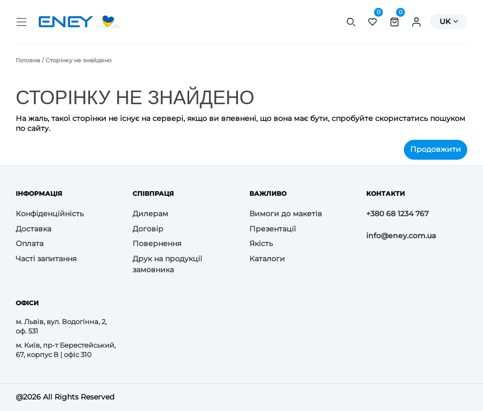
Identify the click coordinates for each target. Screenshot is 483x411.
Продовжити (435, 149)
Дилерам (150, 213)
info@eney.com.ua (401, 235)
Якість (261, 243)
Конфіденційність (50, 213)
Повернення (157, 243)
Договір (148, 229)
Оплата (29, 243)
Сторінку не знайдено (79, 60)
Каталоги (267, 258)
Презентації (272, 229)
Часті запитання (46, 258)
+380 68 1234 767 (397, 213)
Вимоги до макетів (285, 213)
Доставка (33, 229)
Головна (28, 60)
